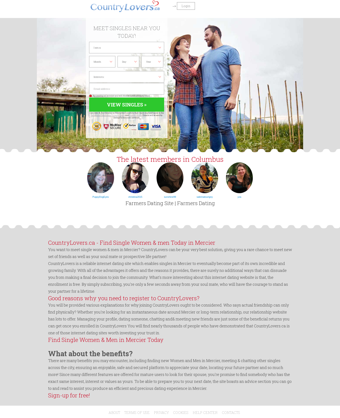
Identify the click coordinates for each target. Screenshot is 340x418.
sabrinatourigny (205, 197)
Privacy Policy (118, 115)
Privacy (161, 412)
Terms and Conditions (101, 115)
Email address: (126, 89)
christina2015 (135, 197)
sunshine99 (170, 197)
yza (239, 197)
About (114, 412)
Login (185, 6)
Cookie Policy (135, 115)
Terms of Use (137, 412)
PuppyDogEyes (101, 197)
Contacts (231, 412)
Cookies (180, 412)
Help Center (205, 412)
